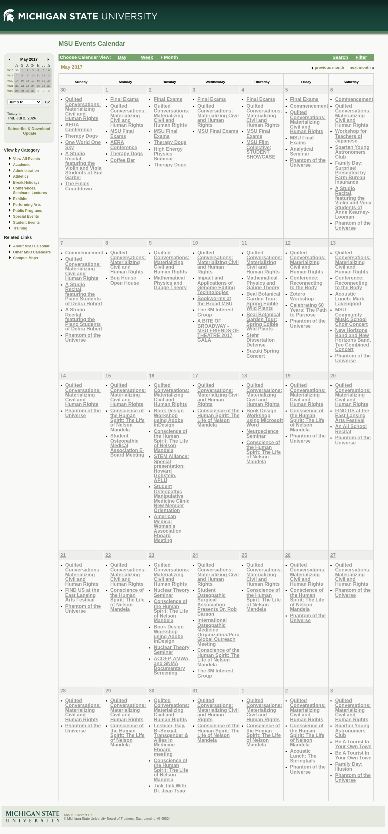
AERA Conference (78, 127)
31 (33, 90)
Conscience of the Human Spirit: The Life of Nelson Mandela (127, 420)
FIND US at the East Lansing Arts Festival (352, 415)
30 (16, 70)
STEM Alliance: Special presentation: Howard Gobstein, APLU (171, 468)
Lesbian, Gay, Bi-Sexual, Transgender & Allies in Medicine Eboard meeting (171, 740)
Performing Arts (27, 205)
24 (33, 85)
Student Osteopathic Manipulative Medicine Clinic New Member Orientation (171, 498)
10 (33, 75)
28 (16, 90)
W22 (10, 90)
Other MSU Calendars (32, 252)
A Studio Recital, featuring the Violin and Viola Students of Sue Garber (83, 165)
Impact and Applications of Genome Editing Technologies (216, 285)
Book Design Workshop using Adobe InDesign (169, 418)
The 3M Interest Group (215, 312)
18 (38, 80)
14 (16, 80)
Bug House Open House (124, 280)
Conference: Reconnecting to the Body (306, 282)
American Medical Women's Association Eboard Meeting (168, 528)
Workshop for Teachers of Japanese (351, 135)
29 (22, 90)
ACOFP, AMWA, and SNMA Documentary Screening (171, 666)
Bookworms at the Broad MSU (214, 301)
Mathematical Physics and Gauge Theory (170, 282)
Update (29, 133)
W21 (10, 85)
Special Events (26, 216)
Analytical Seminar (301, 151)
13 (49, 75)
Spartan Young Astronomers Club (352, 151)
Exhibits (20, 199)
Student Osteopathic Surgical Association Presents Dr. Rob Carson (217, 602)
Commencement (309, 106)
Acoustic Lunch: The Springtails (303, 755)
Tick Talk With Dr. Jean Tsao (170, 788)
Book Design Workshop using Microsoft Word (264, 418)
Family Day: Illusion (349, 766)
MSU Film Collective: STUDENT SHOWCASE (260, 149)
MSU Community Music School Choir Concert (351, 317)
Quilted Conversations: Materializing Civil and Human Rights (83, 108)
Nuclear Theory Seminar (171, 592)
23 (27, 85)
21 (16, 85)
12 (43, 75)
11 (38, 75)
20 (49, 80)
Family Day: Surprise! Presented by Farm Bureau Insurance (350, 172)
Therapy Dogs (81, 136)
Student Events (26, 222)
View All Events (26, 159)
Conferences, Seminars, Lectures (30, 190)
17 (33, 80)
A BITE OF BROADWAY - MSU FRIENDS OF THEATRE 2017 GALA (218, 330)
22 (22, 85)
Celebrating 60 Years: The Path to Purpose (308, 309)
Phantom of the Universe (308, 162)
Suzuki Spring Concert (262, 353)
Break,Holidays (26, 182)
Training (20, 228)
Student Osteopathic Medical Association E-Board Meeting (127, 445)
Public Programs (27, 211)
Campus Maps (25, 258)
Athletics (20, 176)
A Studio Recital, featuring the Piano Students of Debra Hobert (83, 294)
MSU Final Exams (122, 133)
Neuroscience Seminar (262, 433)
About (68, 815)
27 (49, 85)
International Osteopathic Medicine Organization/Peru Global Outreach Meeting (218, 632)
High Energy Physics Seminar (168, 153)
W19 (10, 75)
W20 (10, 80)
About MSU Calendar (31, 246)
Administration (26, 171)
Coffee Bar (122, 160)
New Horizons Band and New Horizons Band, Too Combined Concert (353, 339)
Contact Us (83, 815)
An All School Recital (350, 429)
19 (43, 80)
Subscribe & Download (29, 128)
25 (38, 85)
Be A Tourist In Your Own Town (353, 744)
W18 (10, 70)
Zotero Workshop (302, 296)
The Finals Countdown (78, 186)
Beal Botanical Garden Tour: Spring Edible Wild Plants (263, 301)
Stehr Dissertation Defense (260, 339)
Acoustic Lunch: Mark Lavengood (349, 298)
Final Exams (124, 99)
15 (22, 80)
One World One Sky (83, 144)
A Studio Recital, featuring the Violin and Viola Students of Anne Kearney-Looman (353, 202)
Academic (21, 164)
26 (43, 85)
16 (27, 80)
